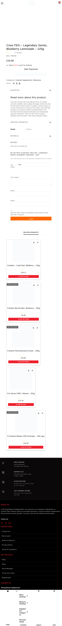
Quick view (37, 242)
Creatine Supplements (23, 80)
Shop (4, 564)
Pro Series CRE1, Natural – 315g (21, 393)
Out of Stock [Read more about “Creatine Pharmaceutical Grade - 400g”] (23, 362)
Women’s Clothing (24, 603)
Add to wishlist (34, 242)
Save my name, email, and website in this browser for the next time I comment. (29, 213)
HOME (7, 624)
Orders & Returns (8, 540)
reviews (18, 53)
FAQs (4, 560)
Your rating (13, 166)
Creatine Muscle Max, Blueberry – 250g (23, 308)
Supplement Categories (24, 612)
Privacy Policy (7, 545)
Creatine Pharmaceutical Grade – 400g (23, 351)
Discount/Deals (22, 621)
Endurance (37, 80)
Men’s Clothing (24, 596)
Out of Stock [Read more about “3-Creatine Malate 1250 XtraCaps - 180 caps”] (25, 447)
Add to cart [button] (23, 276)
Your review (15, 177)
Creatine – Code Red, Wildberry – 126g (23, 265)
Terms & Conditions (9, 549)
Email (13, 200)
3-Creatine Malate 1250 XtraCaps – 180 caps (26, 436)
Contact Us (6, 531)
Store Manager (7, 568)
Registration (6, 578)
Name (13, 190)
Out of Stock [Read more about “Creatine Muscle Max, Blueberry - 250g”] (23, 319)
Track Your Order (8, 573)
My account (6, 536)
